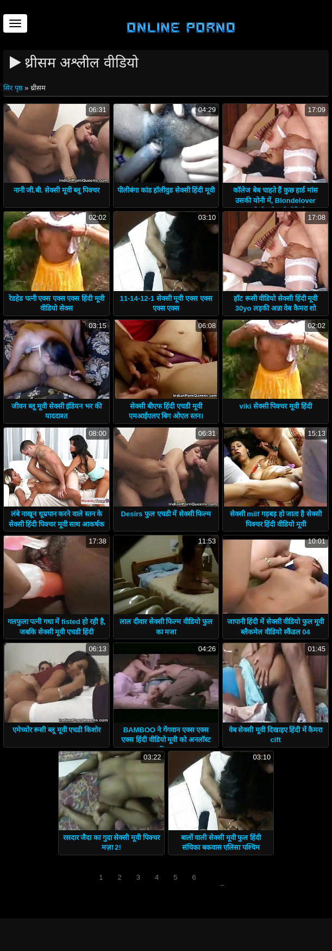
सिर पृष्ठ (13, 88)
